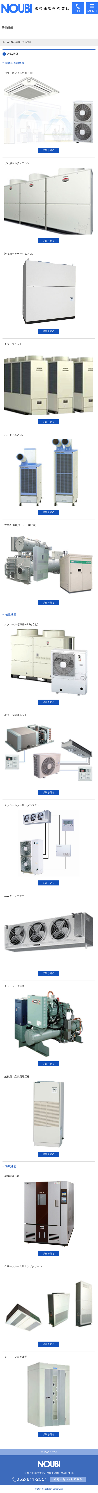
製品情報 (15, 42)
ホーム (6, 42)
